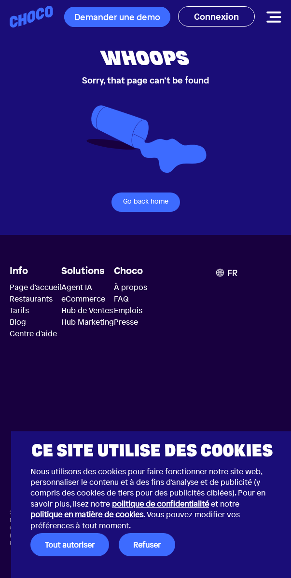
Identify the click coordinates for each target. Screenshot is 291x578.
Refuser (147, 544)
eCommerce (83, 298)
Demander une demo (117, 17)
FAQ (121, 298)
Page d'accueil (35, 287)
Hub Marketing (87, 322)
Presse (126, 322)
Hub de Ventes (87, 310)
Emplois (128, 310)
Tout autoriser (70, 544)
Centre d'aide (33, 333)
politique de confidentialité (160, 503)
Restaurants (31, 298)
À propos (130, 287)
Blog (18, 322)
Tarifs (19, 310)
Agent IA (76, 287)
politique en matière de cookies (86, 514)
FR (226, 272)
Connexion (216, 16)
